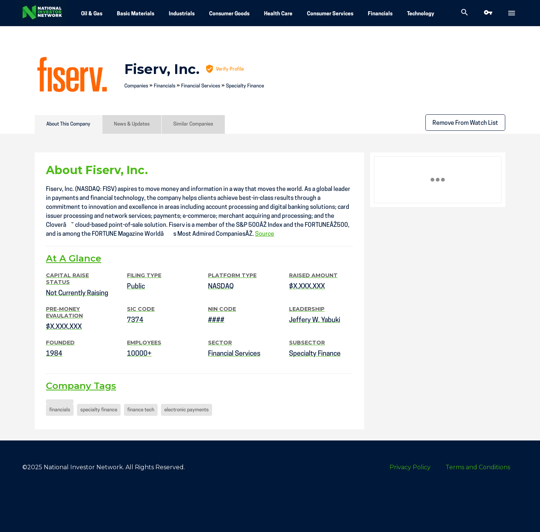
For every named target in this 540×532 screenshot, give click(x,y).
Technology (420, 14)
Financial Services (200, 86)
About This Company (68, 124)
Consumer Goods (229, 14)
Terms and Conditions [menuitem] (478, 467)
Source (264, 234)
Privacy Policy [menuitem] (410, 467)
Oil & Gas (91, 14)
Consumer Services (330, 14)
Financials (380, 14)
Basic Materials (135, 14)
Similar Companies (193, 124)
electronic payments (186, 410)
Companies (136, 86)
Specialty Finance (245, 86)
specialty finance (98, 410)
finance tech (140, 410)
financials (59, 410)
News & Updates (132, 124)
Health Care (278, 14)
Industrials (182, 14)
